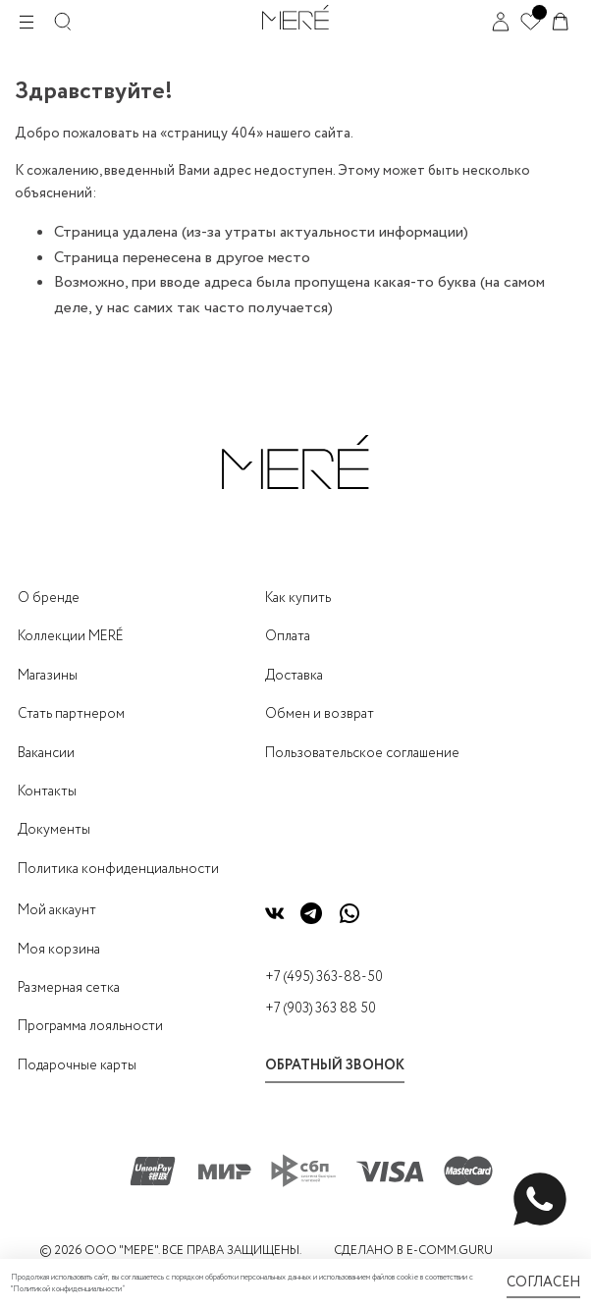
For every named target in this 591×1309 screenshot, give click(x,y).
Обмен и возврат (319, 714)
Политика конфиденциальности (118, 869)
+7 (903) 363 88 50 (320, 1008)
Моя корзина (59, 949)
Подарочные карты (77, 1065)
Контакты (47, 791)
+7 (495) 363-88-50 (324, 977)
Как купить (298, 598)
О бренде (49, 598)
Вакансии (46, 753)
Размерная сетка (69, 988)
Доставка (294, 675)
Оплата (287, 636)
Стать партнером (71, 714)
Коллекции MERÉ (71, 636)
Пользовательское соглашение (362, 753)
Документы (54, 830)
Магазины (48, 675)
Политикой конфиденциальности (67, 1289)
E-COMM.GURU (449, 1250)
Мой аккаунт (57, 910)
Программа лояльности (90, 1026)
